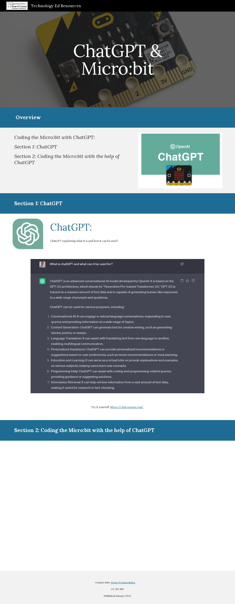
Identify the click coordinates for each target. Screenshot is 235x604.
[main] (118, 59)
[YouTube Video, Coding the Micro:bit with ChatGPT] (117, 506)
